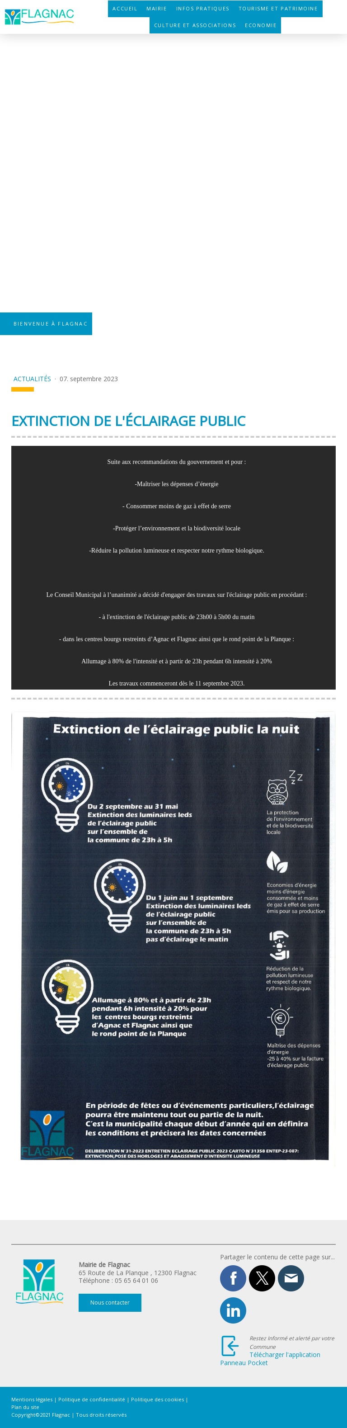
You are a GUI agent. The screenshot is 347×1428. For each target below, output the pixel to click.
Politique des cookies (157, 1399)
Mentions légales (31, 1399)
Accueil (125, 8)
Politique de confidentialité (91, 1399)
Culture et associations (195, 25)
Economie (261, 25)
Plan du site (25, 1407)
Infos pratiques (203, 8)
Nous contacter (110, 1302)
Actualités (33, 378)
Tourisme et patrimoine (278, 8)
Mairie (156, 8)
